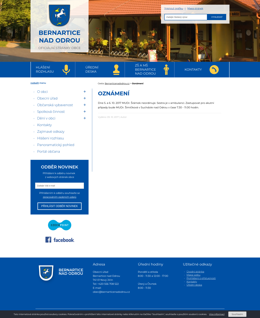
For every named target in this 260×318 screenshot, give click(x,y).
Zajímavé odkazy (50, 132)
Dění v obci (46, 118)
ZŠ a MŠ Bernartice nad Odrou (145, 69)
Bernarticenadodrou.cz (117, 83)
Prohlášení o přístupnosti (201, 278)
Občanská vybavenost (55, 105)
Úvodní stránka (195, 271)
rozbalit (35, 83)
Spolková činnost (51, 112)
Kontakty (193, 69)
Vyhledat (217, 17)
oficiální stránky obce (60, 26)
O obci (42, 92)
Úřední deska (91, 69)
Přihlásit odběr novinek (59, 206)
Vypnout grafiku (173, 8)
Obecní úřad (47, 98)
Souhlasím (237, 314)
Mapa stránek (195, 8)
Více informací (217, 314)
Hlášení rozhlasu (45, 69)
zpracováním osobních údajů (59, 197)
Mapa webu (193, 274)
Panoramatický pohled (55, 145)
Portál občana (48, 152)
